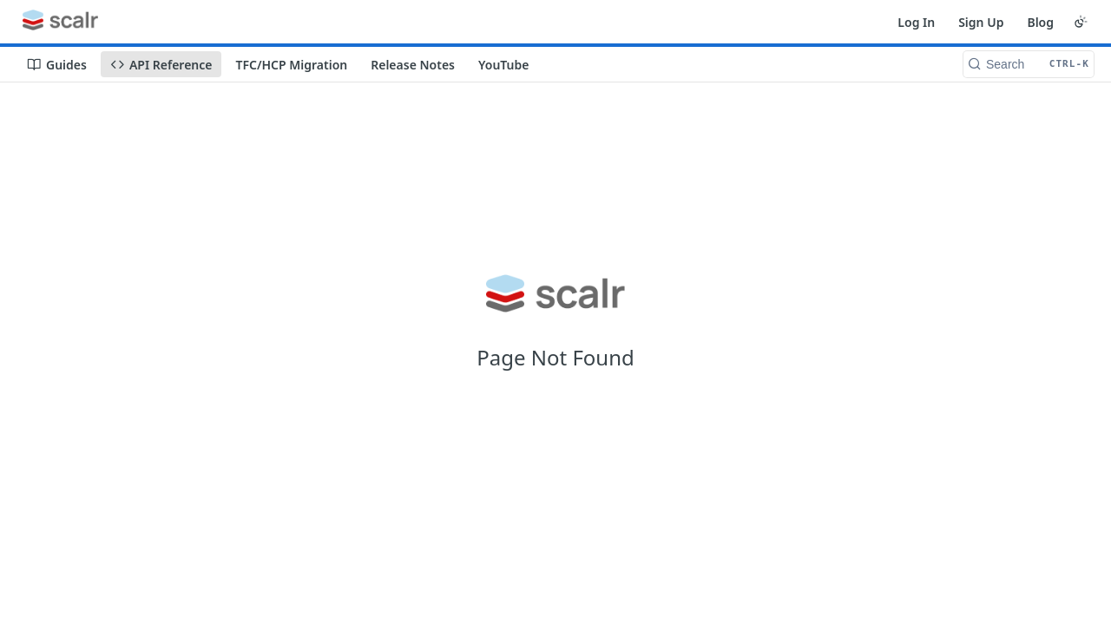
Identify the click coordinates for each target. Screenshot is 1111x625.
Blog (1040, 22)
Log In (916, 22)
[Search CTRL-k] (1028, 64)
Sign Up (980, 22)
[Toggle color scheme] (1081, 22)
